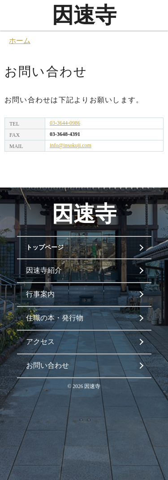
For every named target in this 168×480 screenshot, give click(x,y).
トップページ (45, 247)
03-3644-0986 (65, 123)
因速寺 (84, 15)
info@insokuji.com (70, 145)
